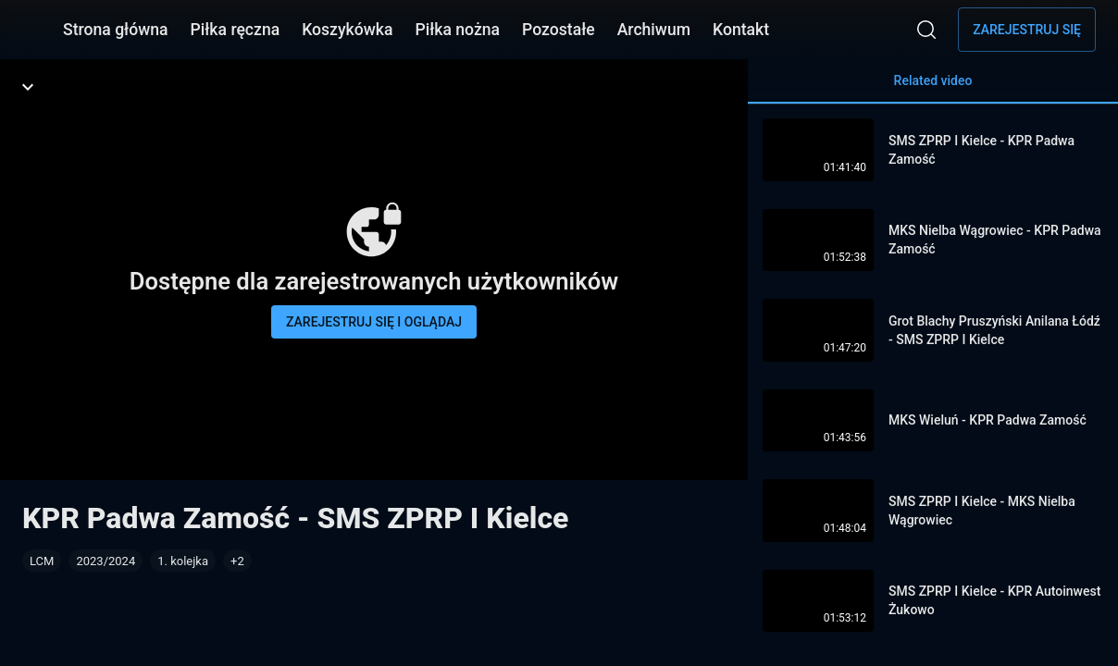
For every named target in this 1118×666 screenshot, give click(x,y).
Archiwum (653, 29)
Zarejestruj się (1027, 29)
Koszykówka (347, 29)
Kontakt (741, 29)
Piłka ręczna (235, 29)
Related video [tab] (933, 88)
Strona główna (115, 29)
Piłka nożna (457, 29)
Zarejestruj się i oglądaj (374, 321)
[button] (237, 560)
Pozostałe (558, 29)
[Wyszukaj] (926, 29)
